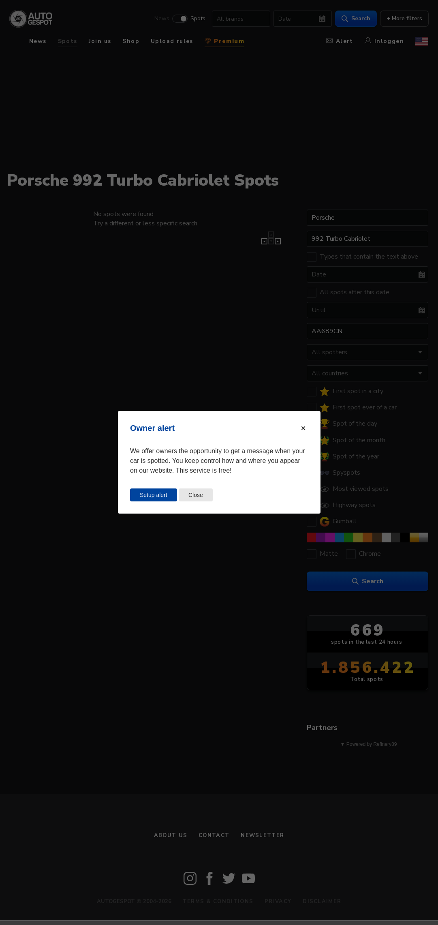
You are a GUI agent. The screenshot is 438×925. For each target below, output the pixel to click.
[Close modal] (303, 428)
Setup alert (153, 495)
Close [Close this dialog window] (195, 495)
